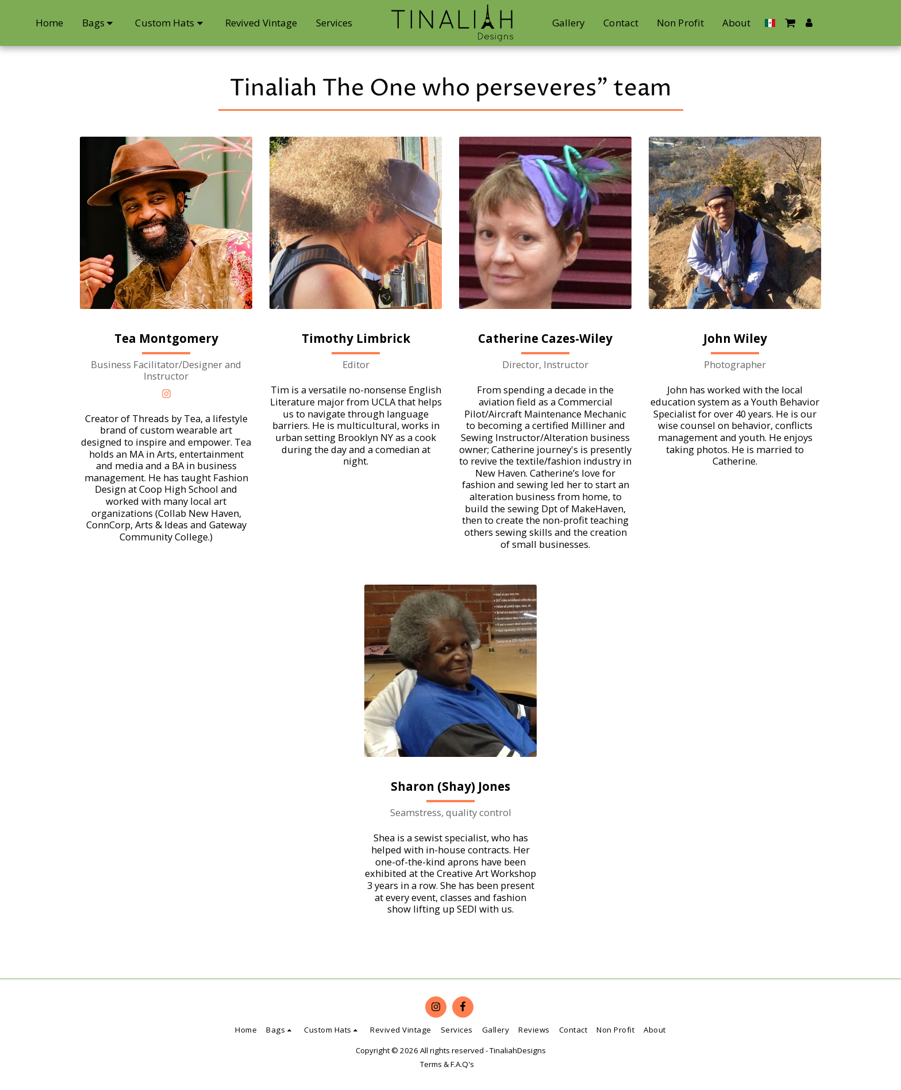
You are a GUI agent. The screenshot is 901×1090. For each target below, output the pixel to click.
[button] (836, 22)
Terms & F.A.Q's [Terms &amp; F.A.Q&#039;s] (447, 1064)
